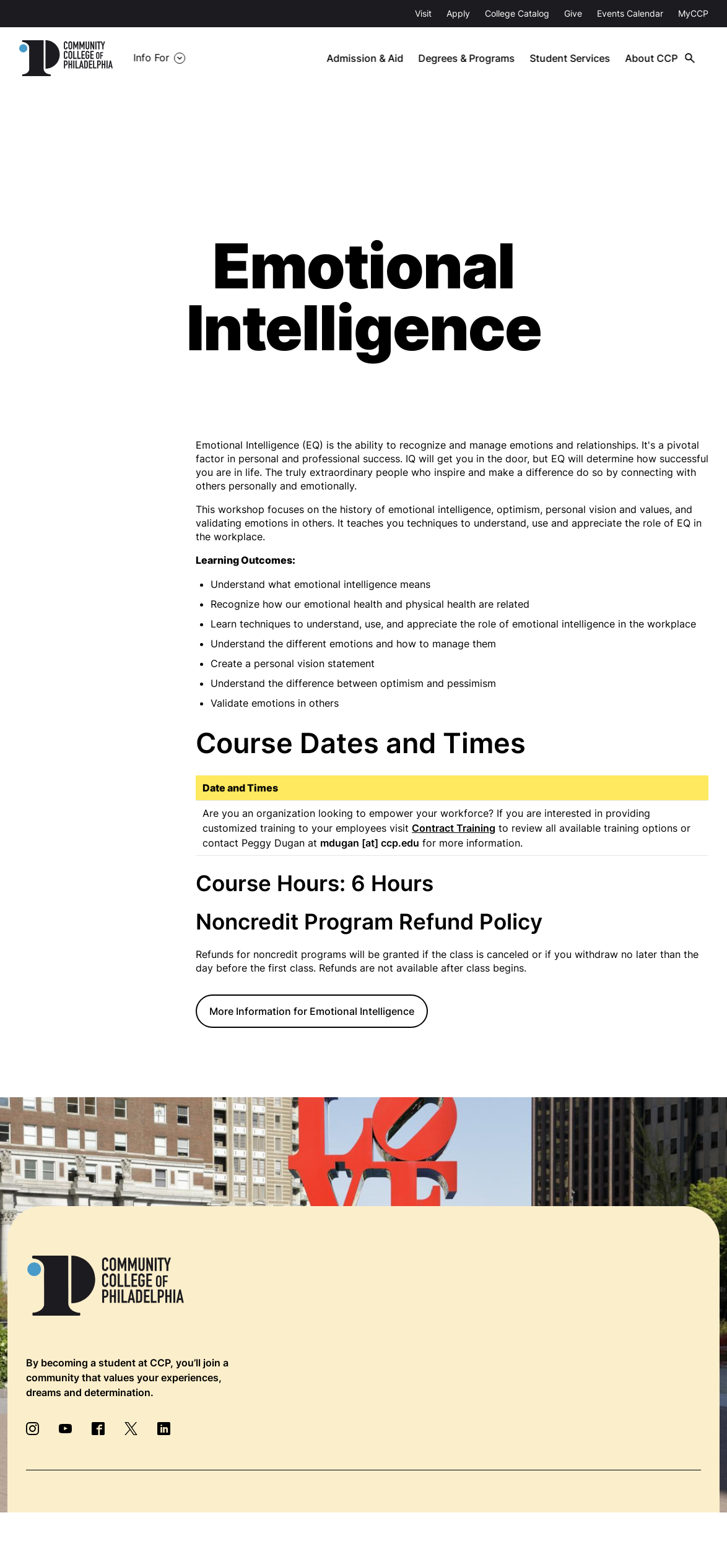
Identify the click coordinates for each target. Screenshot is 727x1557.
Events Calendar (630, 13)
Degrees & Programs (468, 58)
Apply (458, 13)
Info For (151, 58)
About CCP (652, 58)
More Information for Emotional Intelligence (311, 1011)
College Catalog (517, 13)
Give (573, 13)
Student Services (571, 58)
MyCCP (693, 13)
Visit (423, 13)
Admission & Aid (367, 58)
